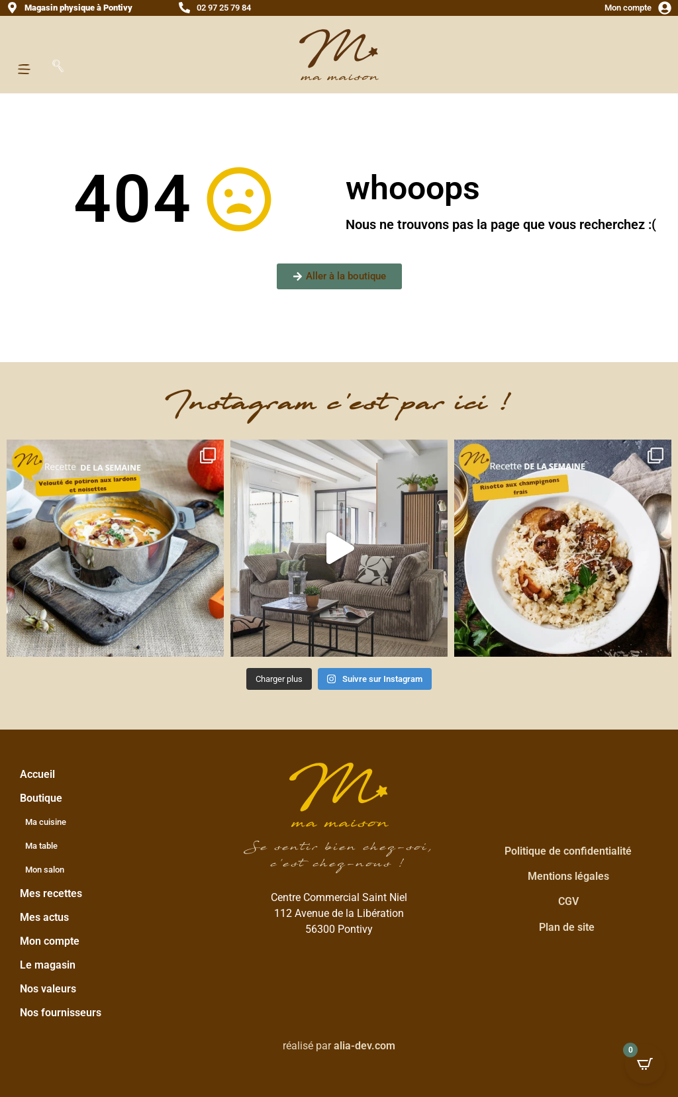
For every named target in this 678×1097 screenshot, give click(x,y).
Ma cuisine (45, 822)
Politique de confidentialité (568, 851)
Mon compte (628, 8)
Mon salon (44, 870)
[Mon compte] (664, 8)
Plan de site (567, 927)
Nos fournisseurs (60, 1012)
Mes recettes (51, 893)
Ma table (41, 846)
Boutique (44, 798)
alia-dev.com (364, 1045)
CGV (568, 901)
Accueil (37, 774)
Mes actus (44, 917)
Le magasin (47, 965)
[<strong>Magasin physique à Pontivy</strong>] (12, 7)
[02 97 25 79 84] (184, 7)
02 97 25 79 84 (224, 8)
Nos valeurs (48, 988)
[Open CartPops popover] (645, 1064)
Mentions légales (568, 876)
